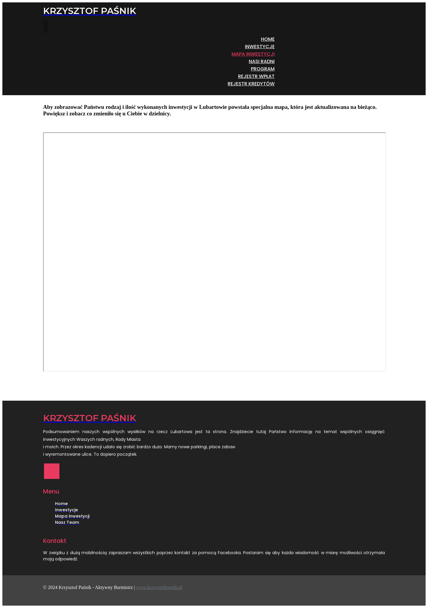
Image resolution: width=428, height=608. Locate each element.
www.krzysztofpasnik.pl (159, 587)
